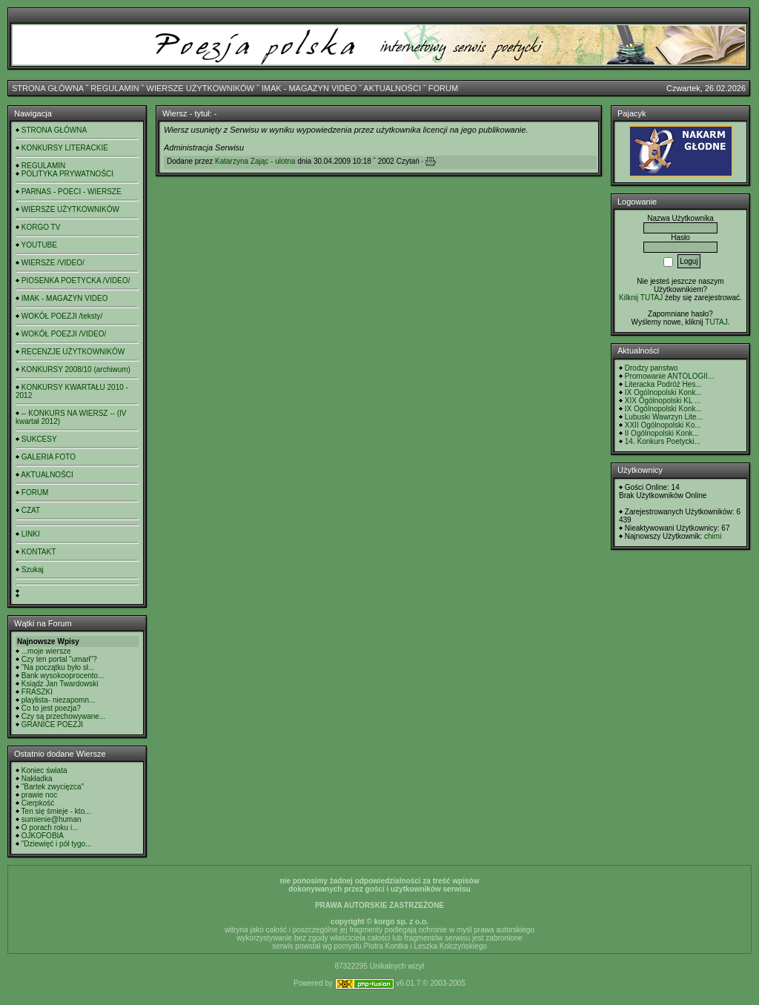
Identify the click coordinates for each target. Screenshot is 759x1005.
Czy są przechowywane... (63, 716)
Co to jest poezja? (51, 708)
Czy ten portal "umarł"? (59, 659)
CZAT (30, 510)
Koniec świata (44, 770)
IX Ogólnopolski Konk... (663, 392)
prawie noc (39, 795)
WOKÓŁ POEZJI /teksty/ (61, 316)
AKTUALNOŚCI (392, 88)
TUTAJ (716, 322)
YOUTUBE (39, 245)
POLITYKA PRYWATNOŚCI (67, 174)
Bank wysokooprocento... (63, 675)
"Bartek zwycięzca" (52, 787)
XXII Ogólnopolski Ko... (663, 425)
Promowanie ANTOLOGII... (669, 376)
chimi (712, 536)
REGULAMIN (114, 88)
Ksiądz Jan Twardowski (60, 684)
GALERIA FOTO (48, 457)
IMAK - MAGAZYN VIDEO (309, 88)
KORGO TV (41, 227)
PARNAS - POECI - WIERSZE (71, 192)
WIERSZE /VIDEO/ (52, 263)
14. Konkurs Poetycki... (662, 441)
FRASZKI (37, 692)
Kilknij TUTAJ (641, 297)
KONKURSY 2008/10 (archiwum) (75, 369)
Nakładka (37, 779)
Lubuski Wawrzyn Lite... (664, 417)
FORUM (443, 88)
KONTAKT (38, 552)
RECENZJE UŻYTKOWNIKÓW (73, 352)
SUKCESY (39, 439)
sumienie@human (51, 819)
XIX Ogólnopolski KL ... (662, 401)
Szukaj (32, 569)
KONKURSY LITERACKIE (64, 148)
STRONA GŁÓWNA (48, 88)
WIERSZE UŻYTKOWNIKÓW (200, 88)
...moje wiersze (46, 651)
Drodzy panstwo (651, 368)
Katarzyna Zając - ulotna (255, 161)
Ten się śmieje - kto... (56, 811)
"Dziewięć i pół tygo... (56, 844)
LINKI (30, 534)
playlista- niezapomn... (58, 700)
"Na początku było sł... (58, 667)
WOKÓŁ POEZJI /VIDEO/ (63, 334)
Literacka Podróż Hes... (663, 384)
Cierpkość (37, 803)
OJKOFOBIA (42, 836)
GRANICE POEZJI (52, 724)
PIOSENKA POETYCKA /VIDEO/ (75, 280)
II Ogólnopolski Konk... (662, 433)
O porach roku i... (50, 827)
